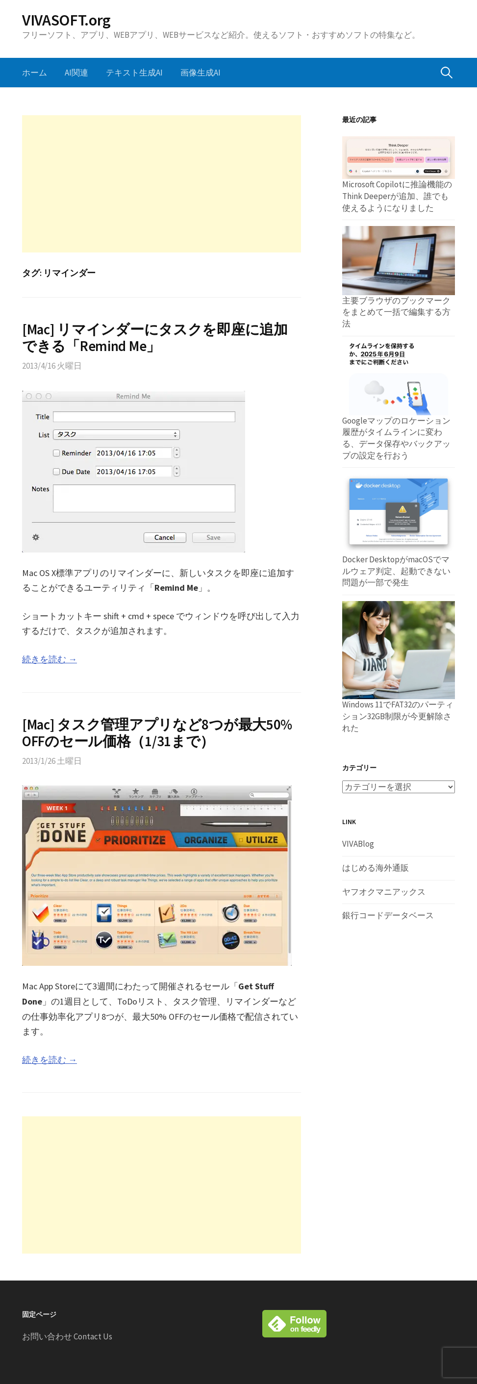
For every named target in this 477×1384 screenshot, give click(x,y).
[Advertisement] (161, 183)
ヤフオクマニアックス (384, 891)
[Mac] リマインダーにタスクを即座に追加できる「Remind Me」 (155, 338)
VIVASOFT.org (66, 20)
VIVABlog (358, 843)
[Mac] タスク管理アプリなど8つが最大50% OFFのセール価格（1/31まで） (157, 733)
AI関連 (76, 72)
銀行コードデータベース (388, 915)
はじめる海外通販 (375, 867)
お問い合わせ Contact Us (67, 1336)
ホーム (34, 72)
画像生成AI (200, 72)
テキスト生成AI (134, 72)
